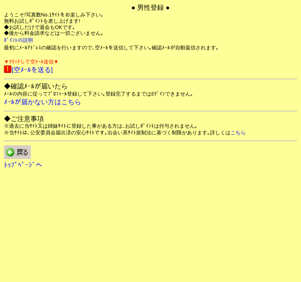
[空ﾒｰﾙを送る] (32, 70)
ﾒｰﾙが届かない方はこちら (42, 102)
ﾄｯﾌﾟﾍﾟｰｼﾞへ (23, 165)
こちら (238, 133)
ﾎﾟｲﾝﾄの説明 (18, 40)
